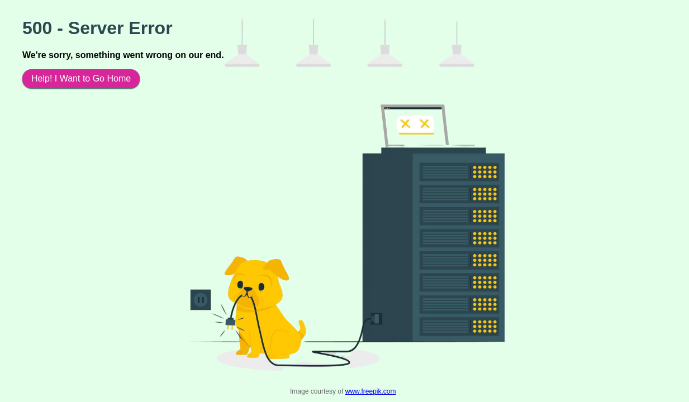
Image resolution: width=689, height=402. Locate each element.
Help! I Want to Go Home (81, 78)
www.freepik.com (370, 391)
